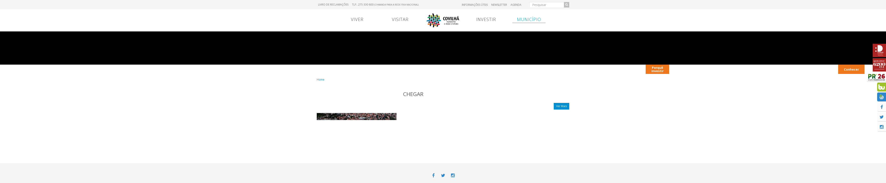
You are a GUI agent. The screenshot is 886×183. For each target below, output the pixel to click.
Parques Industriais (772, 69)
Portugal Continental (344, 69)
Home (320, 79)
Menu (387, 69)
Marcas (472, 69)
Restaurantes (742, 69)
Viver (357, 19)
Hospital (552, 69)
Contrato (410, 69)
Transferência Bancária (500, 69)
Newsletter (499, 5)
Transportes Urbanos (823, 69)
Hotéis (797, 69)
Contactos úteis (683, 69)
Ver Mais (561, 106)
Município (529, 19)
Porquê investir (657, 69)
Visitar (400, 19)
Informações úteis (475, 5)
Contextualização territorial (607, 69)
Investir (486, 19)
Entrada (528, 69)
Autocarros (711, 69)
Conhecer (851, 69)
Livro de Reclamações (333, 4)
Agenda (516, 5)
